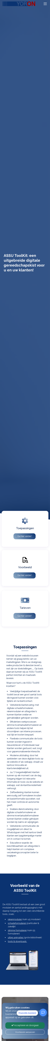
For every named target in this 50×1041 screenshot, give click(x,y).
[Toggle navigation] (45, 3)
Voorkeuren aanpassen (25, 1032)
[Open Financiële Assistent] (43, 1012)
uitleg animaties (13, 937)
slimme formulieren (14, 930)
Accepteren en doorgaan (25, 1025)
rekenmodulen (12, 919)
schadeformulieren (14, 923)
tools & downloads (14, 941)
